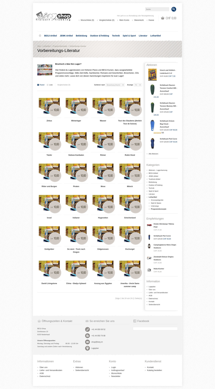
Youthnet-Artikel (154, 179)
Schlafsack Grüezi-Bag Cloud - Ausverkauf (167, 124)
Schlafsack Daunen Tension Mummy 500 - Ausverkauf (168, 106)
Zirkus (49, 121)
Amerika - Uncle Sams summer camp (129, 284)
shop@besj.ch (97, 342)
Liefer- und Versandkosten (158, 292)
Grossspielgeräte (157, 200)
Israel (49, 218)
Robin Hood (130, 155)
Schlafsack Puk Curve (168, 139)
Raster (40, 85)
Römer (103, 155)
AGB (150, 295)
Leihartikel (155, 35)
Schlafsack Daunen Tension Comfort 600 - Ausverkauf (168, 88)
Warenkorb (139, 20)
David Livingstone (49, 283)
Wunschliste (116, 373)
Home (40, 35)
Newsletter (115, 376)
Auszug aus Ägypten (103, 283)
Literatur (143, 35)
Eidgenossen (103, 249)
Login (113, 367)
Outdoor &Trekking (99, 35)
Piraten (76, 186)
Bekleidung (81, 35)
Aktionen (79, 367)
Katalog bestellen (154, 370)
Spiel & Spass (156, 203)
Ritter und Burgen (49, 186)
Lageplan (152, 286)
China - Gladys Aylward (76, 283)
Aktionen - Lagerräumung (158, 170)
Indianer (76, 218)
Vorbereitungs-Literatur (77, 46)
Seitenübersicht (154, 304)
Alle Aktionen (153, 154)
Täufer (49, 155)
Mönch (130, 186)
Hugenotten (103, 218)
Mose (103, 186)
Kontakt (151, 301)
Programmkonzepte (60, 46)
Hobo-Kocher (159, 269)
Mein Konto (124, 20)
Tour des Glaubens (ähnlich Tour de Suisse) (130, 122)
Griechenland (130, 218)
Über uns (152, 289)
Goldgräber (49, 249)
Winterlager (76, 121)
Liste (50, 85)
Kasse (151, 20)
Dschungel (129, 249)
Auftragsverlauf (117, 370)
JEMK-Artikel (66, 35)
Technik (116, 35)
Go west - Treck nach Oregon (76, 250)
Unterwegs (155, 206)
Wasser (103, 121)
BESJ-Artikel (50, 35)
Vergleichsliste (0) (107, 20)
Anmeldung (133, 16)
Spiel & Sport (129, 35)
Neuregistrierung (148, 16)
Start (39, 46)
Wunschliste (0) (87, 20)
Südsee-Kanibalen (76, 155)
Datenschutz (153, 298)
